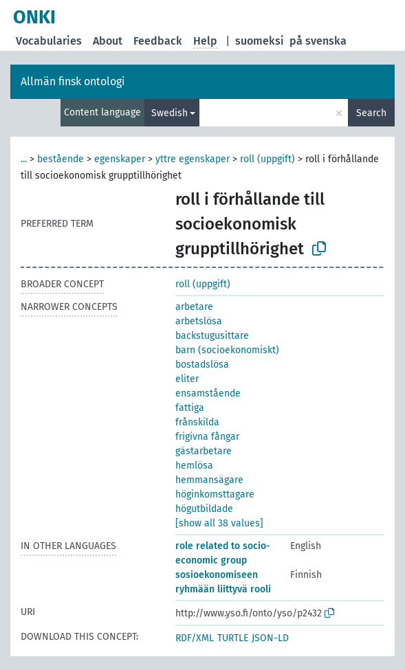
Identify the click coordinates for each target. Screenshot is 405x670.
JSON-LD (270, 638)
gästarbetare (203, 451)
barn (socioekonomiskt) (227, 350)
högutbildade (204, 509)
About (107, 40)
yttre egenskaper (192, 159)
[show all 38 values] (219, 523)
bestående (60, 159)
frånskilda (197, 422)
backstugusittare (212, 336)
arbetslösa (198, 321)
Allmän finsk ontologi (73, 81)
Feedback (157, 40)
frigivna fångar (207, 437)
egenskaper (119, 159)
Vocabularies (49, 40)
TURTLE (232, 638)
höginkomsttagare (214, 494)
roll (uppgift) (267, 159)
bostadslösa (202, 364)
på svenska (318, 40)
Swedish (169, 113)
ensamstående (208, 393)
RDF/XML (194, 638)
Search (371, 113)
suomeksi (259, 40)
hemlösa (194, 465)
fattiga (189, 408)
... (24, 159)
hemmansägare (209, 480)
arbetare (194, 307)
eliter (187, 379)
